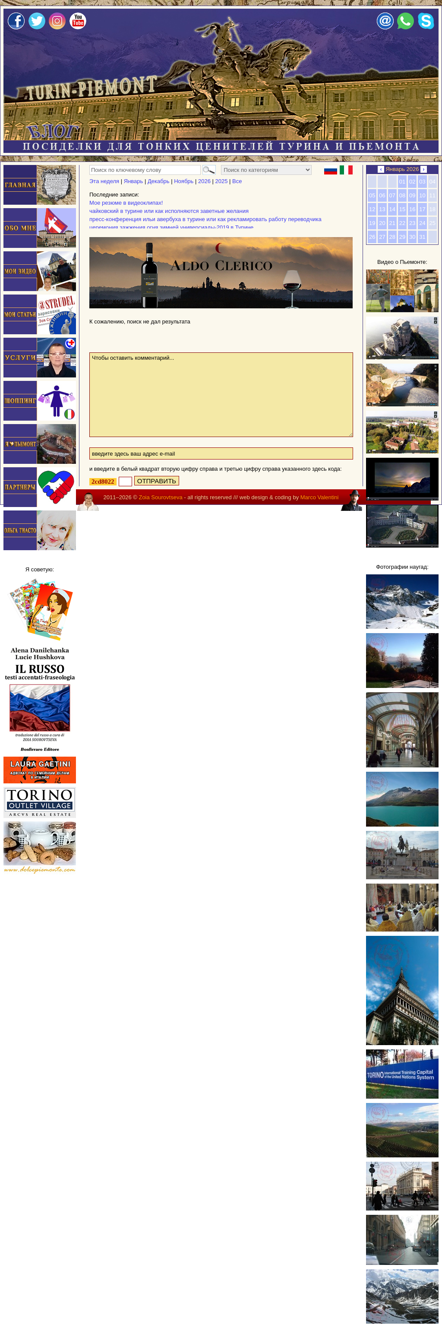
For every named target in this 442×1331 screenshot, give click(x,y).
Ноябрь (183, 181)
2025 (221, 181)
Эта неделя (104, 181)
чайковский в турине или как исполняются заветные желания (169, 211)
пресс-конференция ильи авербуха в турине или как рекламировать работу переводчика (205, 219)
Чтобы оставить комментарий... (221, 394)
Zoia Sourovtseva (160, 497)
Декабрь (159, 181)
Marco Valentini (319, 497)
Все (237, 181)
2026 (204, 181)
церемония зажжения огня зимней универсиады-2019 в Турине (171, 227)
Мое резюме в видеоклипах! (126, 203)
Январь (133, 181)
